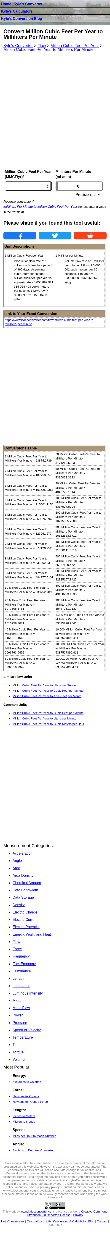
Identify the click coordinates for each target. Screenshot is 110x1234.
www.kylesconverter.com (37, 1211)
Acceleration (22, 853)
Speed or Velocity (27, 1030)
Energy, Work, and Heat (32, 934)
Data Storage (23, 897)
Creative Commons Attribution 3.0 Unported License (67, 1213)
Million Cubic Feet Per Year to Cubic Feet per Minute (48, 690)
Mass (17, 1001)
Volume (19, 1059)
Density (19, 905)
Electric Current (25, 920)
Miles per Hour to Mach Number (34, 1136)
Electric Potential (26, 927)
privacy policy (50, 1187)
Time (17, 1045)
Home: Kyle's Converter (22, 4)
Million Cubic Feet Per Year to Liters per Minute (44, 718)
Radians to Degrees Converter (33, 1150)
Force (17, 949)
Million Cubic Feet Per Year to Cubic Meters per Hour (48, 724)
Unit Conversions (12, 1221)
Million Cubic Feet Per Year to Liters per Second (45, 685)
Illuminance (22, 971)
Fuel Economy (24, 964)
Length (18, 978)
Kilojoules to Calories (27, 1082)
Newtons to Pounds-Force (30, 1101)
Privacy (78, 1215)
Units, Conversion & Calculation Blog (69, 1221)
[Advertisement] (55, 110)
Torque (18, 1052)
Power (18, 1015)
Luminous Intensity (28, 993)
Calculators (34, 1221)
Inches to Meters (24, 1116)
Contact (102, 1221)
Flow (16, 942)
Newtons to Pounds (26, 1096)
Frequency (21, 956)
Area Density (23, 875)
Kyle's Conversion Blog (21, 19)
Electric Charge (25, 912)
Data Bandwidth (25, 890)
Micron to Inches (24, 1121)
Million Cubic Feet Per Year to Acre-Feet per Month (47, 696)
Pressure (20, 1023)
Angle (17, 861)
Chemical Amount (27, 883)
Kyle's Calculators (17, 11)
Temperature (23, 1037)
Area (16, 868)
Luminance (21, 986)
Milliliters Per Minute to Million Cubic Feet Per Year (40, 206)
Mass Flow (21, 1008)
